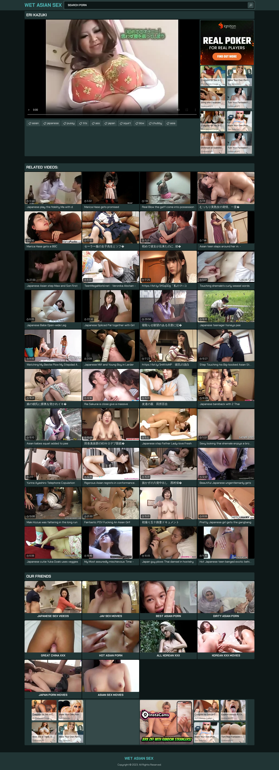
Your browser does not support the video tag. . (112, 69)
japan (111, 123)
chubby (157, 123)
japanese (53, 123)
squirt (127, 123)
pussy (71, 123)
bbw (141, 123)
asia (172, 123)
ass (97, 123)
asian (35, 123)
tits (85, 123)
